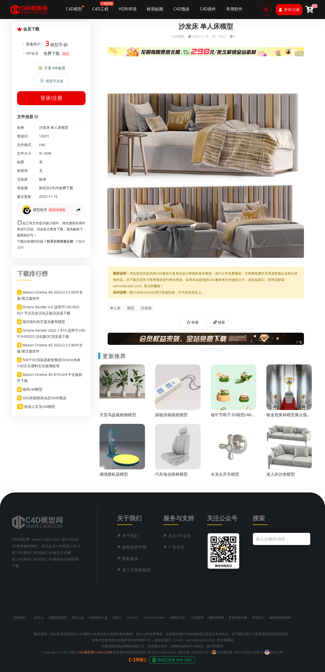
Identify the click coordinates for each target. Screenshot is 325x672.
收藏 (193, 322)
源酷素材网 (216, 617)
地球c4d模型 (32, 389)
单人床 (115, 308)
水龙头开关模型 (225, 474)
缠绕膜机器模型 (114, 474)
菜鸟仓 (38, 617)
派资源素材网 (238, 617)
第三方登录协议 (136, 570)
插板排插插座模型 (171, 415)
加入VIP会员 (179, 535)
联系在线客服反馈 (60, 241)
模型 (130, 308)
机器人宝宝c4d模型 (39, 406)
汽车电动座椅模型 (171, 474)
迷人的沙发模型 (280, 474)
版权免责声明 (134, 547)
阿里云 (117, 617)
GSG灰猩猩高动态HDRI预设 (44, 397)
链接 (219, 322)
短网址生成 (177, 617)
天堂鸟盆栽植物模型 (118, 415)
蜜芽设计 (258, 617)
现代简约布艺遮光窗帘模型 (43, 321)
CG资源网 (196, 617)
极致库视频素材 (280, 617)
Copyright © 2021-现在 (59, 652)
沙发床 (146, 308)
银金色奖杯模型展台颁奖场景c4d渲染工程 (288, 417)
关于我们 (130, 535)
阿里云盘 (78, 617)
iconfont (132, 617)
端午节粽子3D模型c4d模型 (233, 417)
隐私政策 (130, 558)
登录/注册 (289, 9)
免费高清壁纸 (57, 617)
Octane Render (154, 617)
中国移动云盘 (98, 617)
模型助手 (40, 209)
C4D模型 (178, 36)
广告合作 (176, 547)
